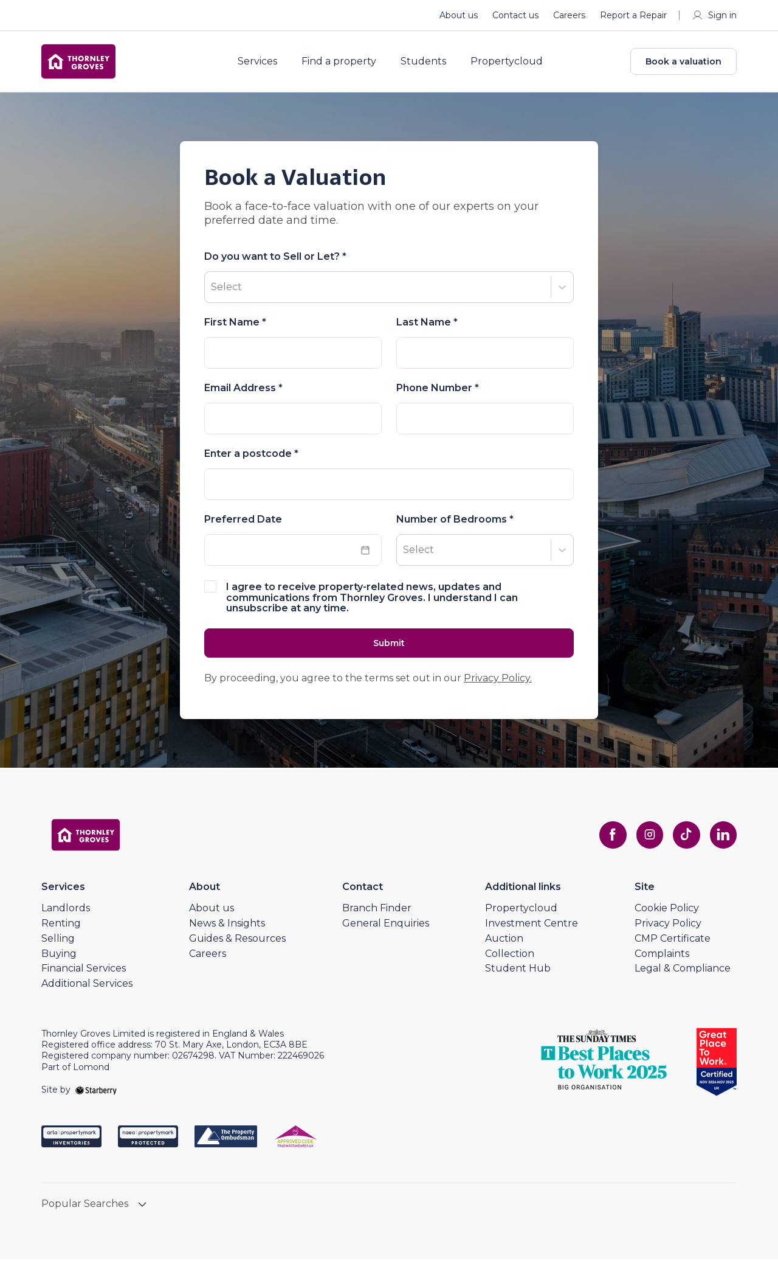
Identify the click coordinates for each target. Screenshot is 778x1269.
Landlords (65, 918)
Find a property (347, 66)
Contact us (515, 15)
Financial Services (83, 978)
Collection (509, 963)
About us (458, 15)
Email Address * (243, 397)
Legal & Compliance (683, 978)
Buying (59, 963)
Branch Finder (376, 918)
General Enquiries (385, 933)
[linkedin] (722, 845)
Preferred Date (243, 528)
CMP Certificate (673, 948)
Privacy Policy (668, 933)
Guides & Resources (237, 948)
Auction (504, 948)
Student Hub (518, 978)
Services (266, 66)
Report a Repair (633, 15)
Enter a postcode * (251, 462)
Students (432, 66)
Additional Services (87, 994)
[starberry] (96, 1099)
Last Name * (427, 331)
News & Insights (227, 933)
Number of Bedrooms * (455, 528)
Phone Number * (437, 397)
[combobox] (389, 493)
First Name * (235, 331)
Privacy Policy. (498, 688)
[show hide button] (142, 1215)
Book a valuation (683, 65)
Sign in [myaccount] (714, 15)
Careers (569, 15)
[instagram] (644, 845)
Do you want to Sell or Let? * (275, 265)
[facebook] (605, 845)
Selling (58, 948)
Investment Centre (531, 933)
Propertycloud (515, 66)
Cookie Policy (667, 918)
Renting (61, 933)
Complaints (662, 963)
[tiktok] (683, 845)
